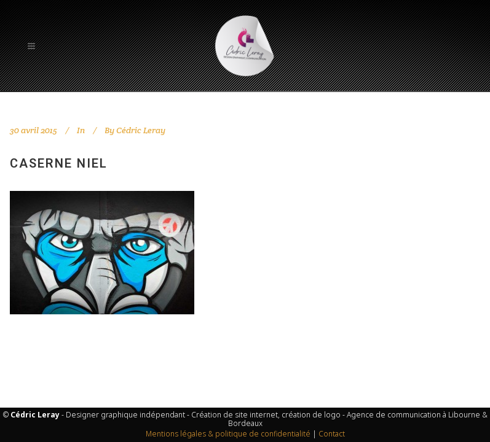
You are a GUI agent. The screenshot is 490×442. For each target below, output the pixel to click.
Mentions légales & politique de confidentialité (228, 433)
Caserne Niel (59, 163)
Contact (331, 433)
